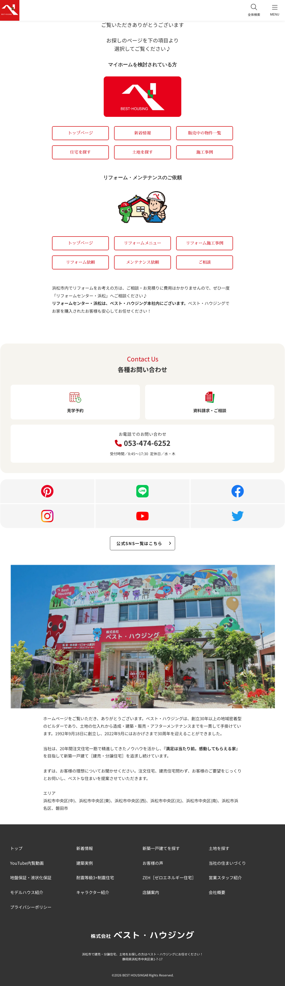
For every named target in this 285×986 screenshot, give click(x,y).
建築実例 (84, 863)
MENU (274, 10)
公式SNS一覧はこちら (144, 543)
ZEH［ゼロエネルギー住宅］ (169, 877)
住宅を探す (80, 152)
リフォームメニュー (142, 243)
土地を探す (142, 152)
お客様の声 (152, 863)
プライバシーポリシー (30, 907)
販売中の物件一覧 (204, 133)
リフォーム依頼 (80, 262)
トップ (16, 848)
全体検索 (254, 10)
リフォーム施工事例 (204, 243)
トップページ (80, 133)
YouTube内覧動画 (27, 863)
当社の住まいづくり (227, 863)
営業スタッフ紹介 (225, 877)
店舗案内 (150, 892)
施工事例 (204, 152)
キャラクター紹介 (92, 892)
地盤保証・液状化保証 (30, 877)
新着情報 (142, 133)
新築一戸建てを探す (161, 848)
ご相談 (204, 262)
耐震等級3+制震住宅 (95, 877)
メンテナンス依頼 (142, 262)
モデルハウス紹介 (26, 892)
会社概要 (217, 892)
